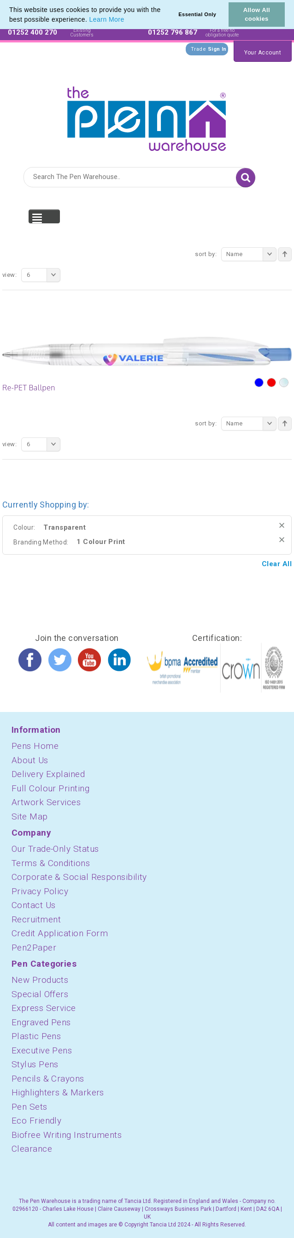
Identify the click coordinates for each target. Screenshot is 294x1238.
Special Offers (40, 994)
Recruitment (36, 919)
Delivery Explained (48, 774)
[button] (127, 20)
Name (251, 254)
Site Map (30, 816)
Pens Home (35, 746)
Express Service (44, 1008)
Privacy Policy (40, 891)
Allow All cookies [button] (256, 14)
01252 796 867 (172, 32)
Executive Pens (42, 1050)
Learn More (106, 19)
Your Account (262, 52)
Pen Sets (29, 1106)
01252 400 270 (32, 32)
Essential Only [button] (197, 14)
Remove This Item (281, 525)
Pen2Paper (34, 947)
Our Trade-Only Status (55, 848)
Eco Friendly (36, 1120)
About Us (30, 760)
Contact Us (34, 905)
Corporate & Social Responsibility (79, 877)
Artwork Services (46, 802)
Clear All (277, 564)
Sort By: (206, 254)
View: (9, 274)
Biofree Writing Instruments (67, 1135)
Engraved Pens (41, 1022)
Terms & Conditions (51, 863)
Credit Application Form (60, 933)
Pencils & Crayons (48, 1078)
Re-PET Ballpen (28, 387)
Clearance (32, 1148)
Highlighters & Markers (58, 1092)
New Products (40, 980)
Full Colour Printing (50, 788)
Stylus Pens (35, 1064)
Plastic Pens (36, 1036)
